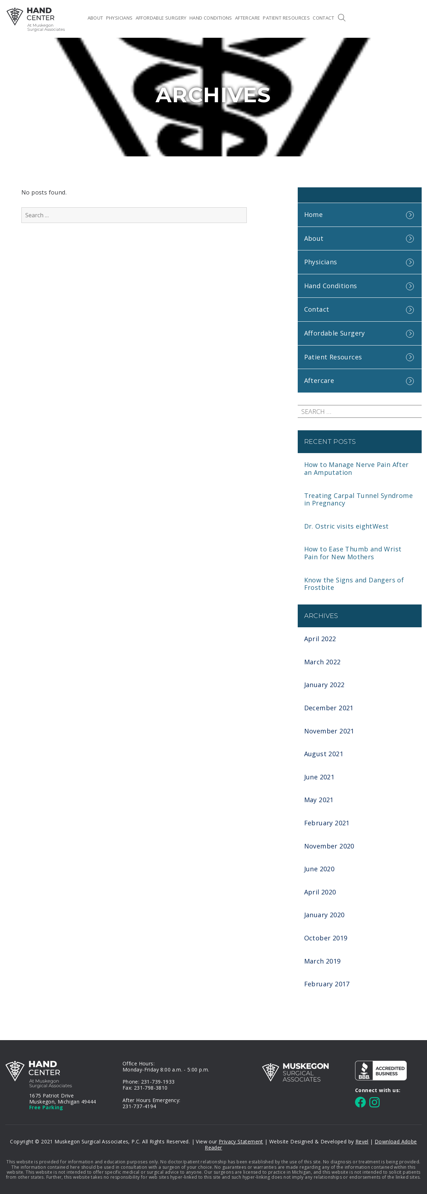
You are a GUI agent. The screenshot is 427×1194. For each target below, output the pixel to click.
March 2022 (322, 662)
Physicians (119, 18)
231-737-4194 (139, 1106)
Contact (323, 18)
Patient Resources (286, 18)
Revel (362, 1141)
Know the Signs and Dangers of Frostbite (354, 584)
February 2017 (327, 984)
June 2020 (319, 869)
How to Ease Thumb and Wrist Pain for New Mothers (353, 553)
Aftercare (247, 18)
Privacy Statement (241, 1141)
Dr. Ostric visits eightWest (346, 526)
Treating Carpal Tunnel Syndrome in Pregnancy (358, 499)
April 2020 (320, 892)
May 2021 (319, 799)
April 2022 (320, 638)
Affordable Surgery (161, 18)
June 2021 (319, 777)
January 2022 (324, 684)
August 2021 (323, 753)
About (95, 18)
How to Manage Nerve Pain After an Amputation (356, 468)
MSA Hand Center (35, 19)
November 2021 (329, 731)
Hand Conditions (210, 18)
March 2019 (322, 961)
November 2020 (329, 846)
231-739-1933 (158, 1081)
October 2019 (326, 938)
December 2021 (329, 708)
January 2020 (324, 914)
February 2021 (327, 823)
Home (79, 18)
